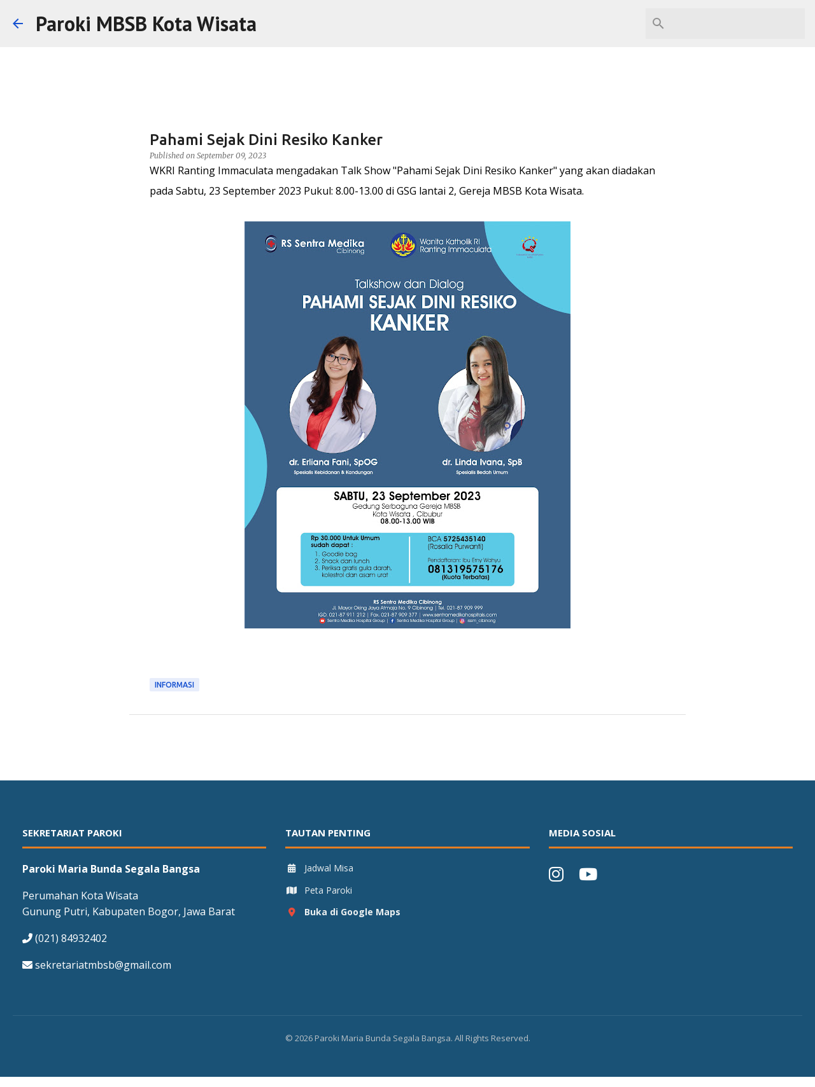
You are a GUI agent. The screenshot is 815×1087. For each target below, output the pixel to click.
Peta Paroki (318, 890)
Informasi (174, 685)
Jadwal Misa (319, 868)
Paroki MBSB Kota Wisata (146, 23)
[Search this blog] (738, 23)
